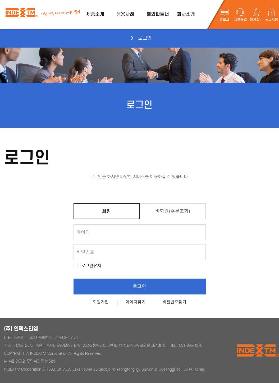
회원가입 (101, 302)
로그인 (139, 286)
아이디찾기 (135, 302)
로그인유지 (91, 266)
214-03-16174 (65, 337)
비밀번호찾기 (174, 302)
